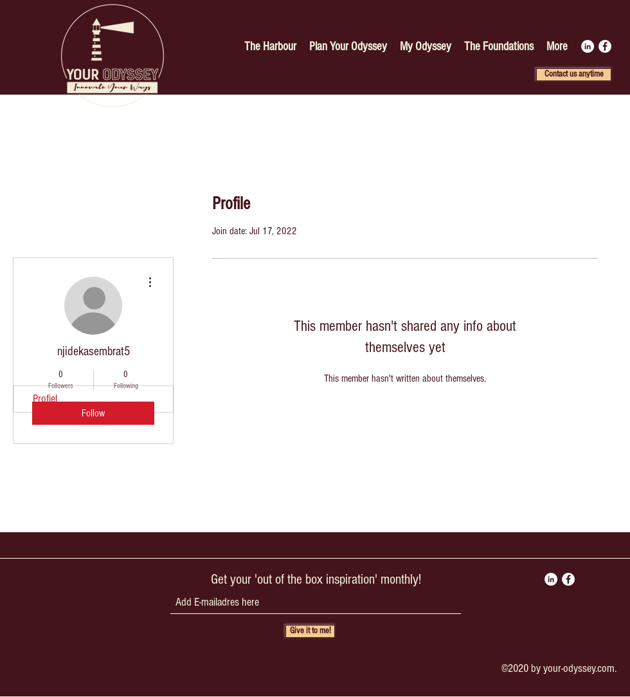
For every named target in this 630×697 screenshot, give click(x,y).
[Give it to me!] (310, 631)
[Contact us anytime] (573, 74)
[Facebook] (604, 46)
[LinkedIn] (587, 46)
